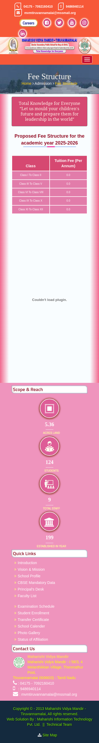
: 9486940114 (28, 689)
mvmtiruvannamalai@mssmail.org (50, 13)
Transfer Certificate (33, 619)
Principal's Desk (31, 589)
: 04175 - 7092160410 (36, 683)
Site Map (52, 735)
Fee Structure (66, 83)
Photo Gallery (29, 633)
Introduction (27, 563)
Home (27, 83)
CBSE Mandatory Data (36, 583)
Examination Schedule (36, 606)
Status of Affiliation (33, 639)
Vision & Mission (31, 569)
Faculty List (27, 596)
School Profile (29, 576)
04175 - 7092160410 (38, 6)
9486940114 (75, 6)
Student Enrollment (33, 613)
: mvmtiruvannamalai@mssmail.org (48, 694)
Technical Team (59, 724)
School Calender (31, 626)
